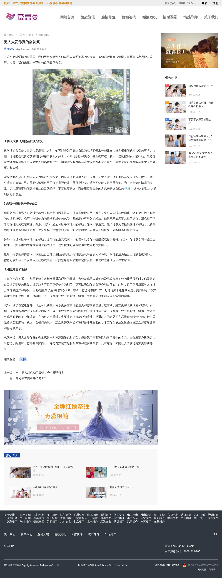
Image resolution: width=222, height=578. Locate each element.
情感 (127, 188)
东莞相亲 (146, 521)
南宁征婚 (25, 514)
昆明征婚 (213, 514)
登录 (204, 3)
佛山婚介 (146, 514)
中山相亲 (186, 518)
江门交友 (38, 514)
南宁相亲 (132, 518)
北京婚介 (92, 521)
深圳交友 (79, 514)
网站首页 (67, 17)
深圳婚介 (105, 514)
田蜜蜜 (94, 518)
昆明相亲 (52, 521)
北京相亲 (79, 521)
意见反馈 (43, 534)
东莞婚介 (159, 521)
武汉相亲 (119, 521)
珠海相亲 (12, 521)
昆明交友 (105, 518)
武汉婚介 (132, 521)
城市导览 (93, 534)
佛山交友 (119, 514)
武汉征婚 (186, 514)
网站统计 (213, 569)
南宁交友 (146, 518)
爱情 (23, 359)
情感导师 (190, 17)
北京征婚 (199, 514)
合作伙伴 (77, 534)
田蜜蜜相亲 (80, 518)
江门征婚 (159, 514)
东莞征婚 (38, 518)
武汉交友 (105, 521)
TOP (215, 534)
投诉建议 (110, 534)
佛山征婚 (52, 518)
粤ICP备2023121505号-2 (167, 565)
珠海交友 (213, 518)
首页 (31, 34)
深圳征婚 (65, 518)
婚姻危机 (149, 17)
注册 (215, 3)
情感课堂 (170, 17)
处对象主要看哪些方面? (31, 378)
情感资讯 (44, 34)
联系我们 (26, 534)
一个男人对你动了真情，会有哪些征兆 (40, 372)
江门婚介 (65, 514)
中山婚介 (199, 518)
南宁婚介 (119, 518)
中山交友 (172, 518)
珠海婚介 (25, 521)
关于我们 (211, 17)
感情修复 (108, 17)
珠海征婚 (12, 518)
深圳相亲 (92, 514)
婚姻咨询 (129, 17)
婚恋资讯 (88, 17)
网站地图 (202, 569)
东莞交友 (172, 514)
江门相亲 (52, 514)
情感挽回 (38, 521)
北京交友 (65, 521)
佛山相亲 (132, 514)
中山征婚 (25, 518)
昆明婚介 (159, 518)
